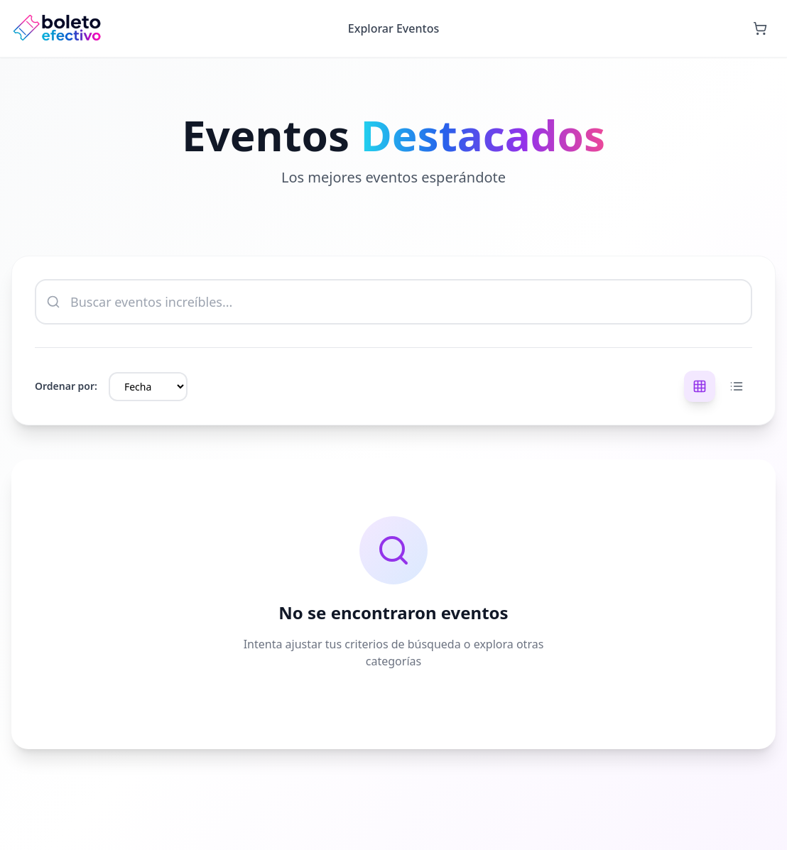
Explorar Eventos (393, 28)
